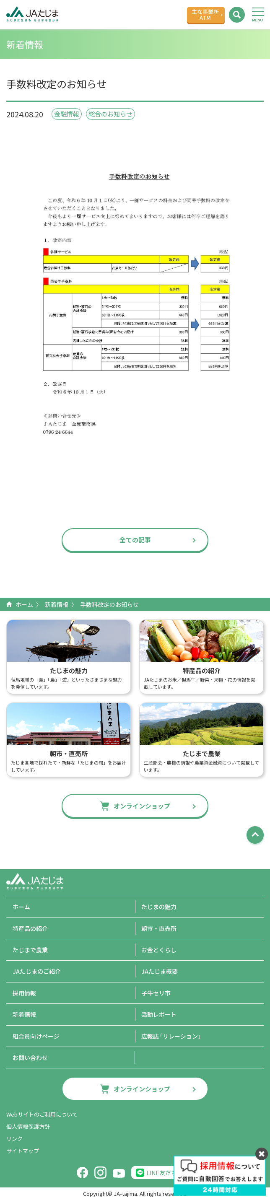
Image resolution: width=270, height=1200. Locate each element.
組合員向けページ (36, 1036)
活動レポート (159, 1014)
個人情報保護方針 (28, 1126)
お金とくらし (159, 950)
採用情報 (24, 993)
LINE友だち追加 (167, 1173)
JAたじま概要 (159, 971)
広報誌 (172, 1036)
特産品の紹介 (30, 928)
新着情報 (56, 604)
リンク (14, 1139)
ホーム (24, 604)
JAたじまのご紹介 (37, 971)
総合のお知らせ (110, 113)
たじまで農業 (30, 950)
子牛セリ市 (156, 993)
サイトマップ (22, 1151)
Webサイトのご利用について (42, 1114)
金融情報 (66, 113)
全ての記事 (135, 539)
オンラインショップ (142, 805)
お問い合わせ (30, 1057)
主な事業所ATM (205, 14)
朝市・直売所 (159, 928)
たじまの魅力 (159, 906)
